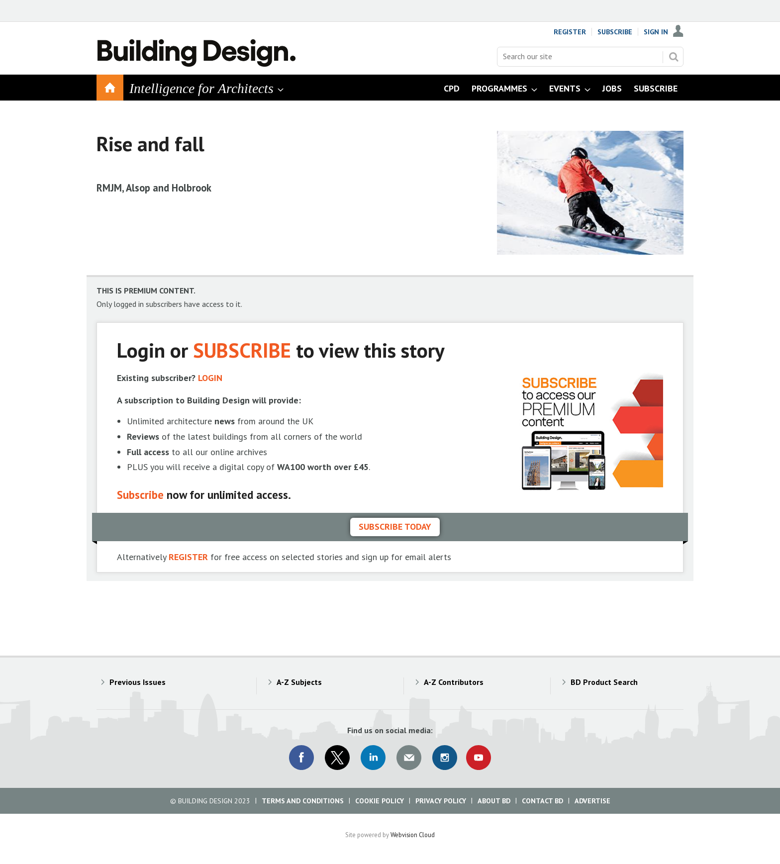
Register (570, 32)
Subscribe (614, 32)
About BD (494, 800)
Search (674, 57)
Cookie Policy (379, 800)
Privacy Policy (440, 800)
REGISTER (188, 557)
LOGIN (210, 378)
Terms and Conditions (303, 800)
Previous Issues (137, 682)
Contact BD (542, 800)
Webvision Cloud (412, 835)
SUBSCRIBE (242, 350)
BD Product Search (604, 682)
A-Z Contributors (454, 682)
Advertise (592, 800)
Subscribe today (395, 526)
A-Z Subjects (299, 682)
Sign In (656, 32)
